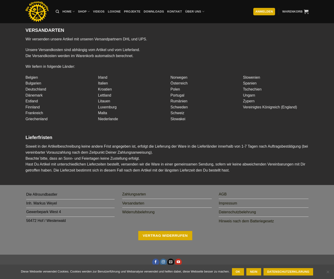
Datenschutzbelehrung (237, 212)
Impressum (228, 203)
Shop (84, 11)
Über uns (194, 11)
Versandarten (133, 203)
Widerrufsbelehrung (138, 212)
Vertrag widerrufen (165, 235)
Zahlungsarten (134, 194)
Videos (99, 11)
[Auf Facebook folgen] (155, 262)
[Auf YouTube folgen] (178, 262)
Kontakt (174, 11)
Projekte (132, 11)
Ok (238, 271)
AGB (223, 194)
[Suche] (57, 11)
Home (68, 11)
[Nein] (328, 273)
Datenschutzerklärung (288, 271)
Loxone (114, 11)
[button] (295, 11)
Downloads (154, 11)
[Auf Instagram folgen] (163, 262)
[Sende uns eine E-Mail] (170, 262)
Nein (253, 271)
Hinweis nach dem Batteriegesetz (246, 221)
